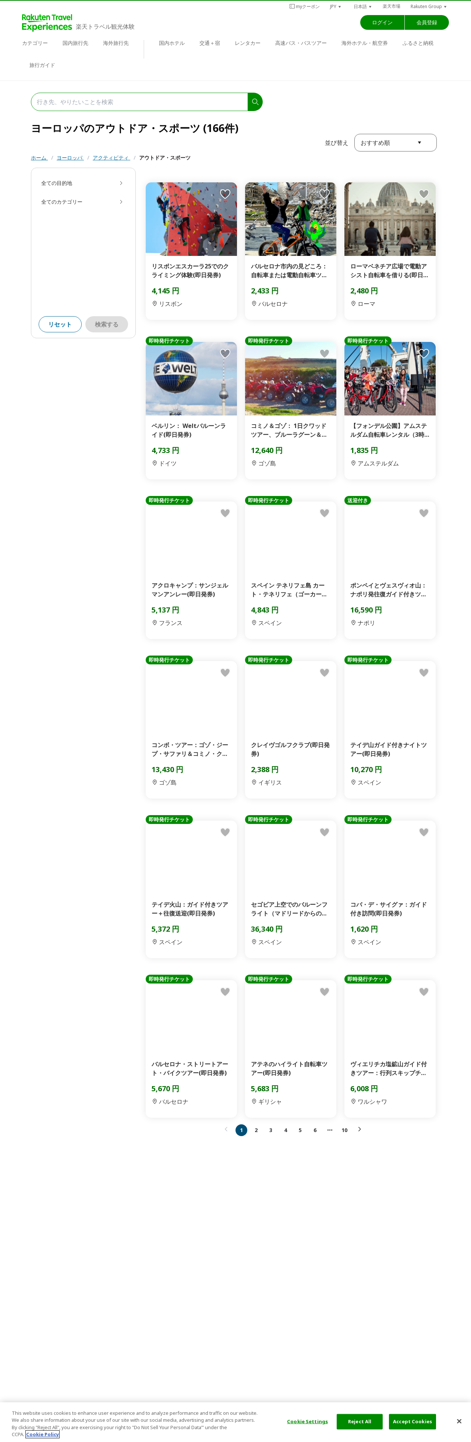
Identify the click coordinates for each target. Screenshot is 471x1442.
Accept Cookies (412, 1421)
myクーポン (304, 6)
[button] (336, 6)
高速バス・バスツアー (301, 42)
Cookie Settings (307, 1421)
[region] (235, 1422)
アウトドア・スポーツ (165, 157)
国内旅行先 (75, 42)
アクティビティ (111, 157)
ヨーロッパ (70, 157)
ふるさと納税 (418, 42)
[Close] (459, 1421)
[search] (255, 102)
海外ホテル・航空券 (364, 42)
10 (344, 1130)
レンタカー (248, 42)
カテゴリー (35, 42)
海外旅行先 (116, 42)
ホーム (39, 157)
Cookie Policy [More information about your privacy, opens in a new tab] (42, 1434)
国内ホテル (172, 42)
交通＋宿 (209, 42)
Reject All (359, 1421)
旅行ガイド (42, 64)
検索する (106, 324)
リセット (60, 324)
